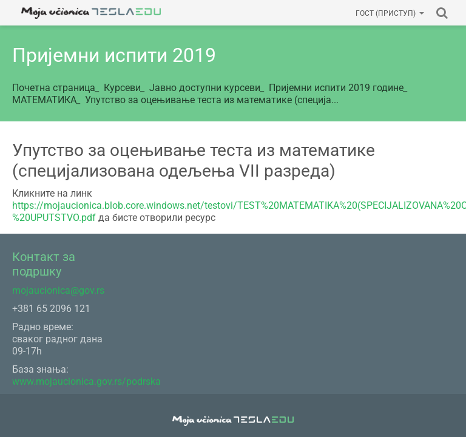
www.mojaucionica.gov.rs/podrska (86, 381)
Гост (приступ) (390, 13)
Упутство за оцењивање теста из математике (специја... (212, 100)
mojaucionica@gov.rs (58, 290)
